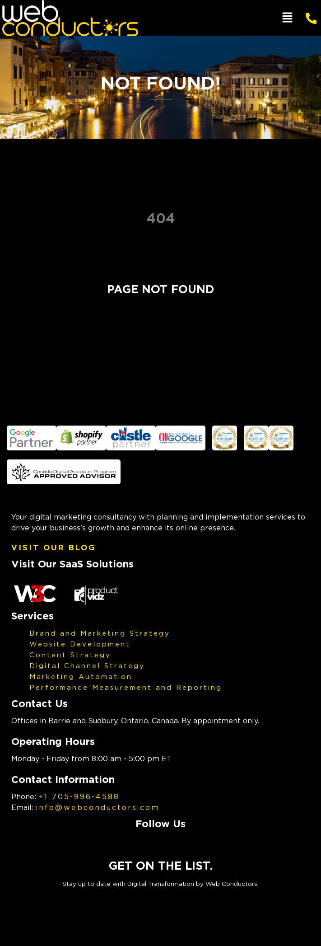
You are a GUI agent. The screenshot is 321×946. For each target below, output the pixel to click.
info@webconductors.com (98, 807)
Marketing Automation (80, 676)
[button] (287, 18)
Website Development (79, 643)
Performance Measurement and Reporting (125, 687)
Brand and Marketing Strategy (99, 633)
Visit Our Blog (53, 547)
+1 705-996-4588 (79, 796)
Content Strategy (70, 654)
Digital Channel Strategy (87, 665)
